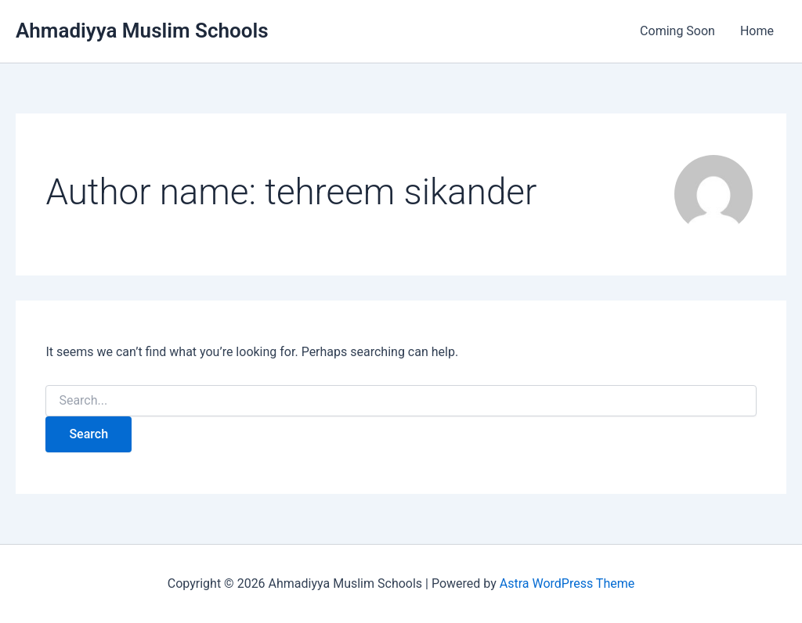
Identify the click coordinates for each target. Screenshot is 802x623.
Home (757, 30)
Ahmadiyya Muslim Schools (142, 30)
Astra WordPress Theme (567, 583)
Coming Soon (677, 30)
